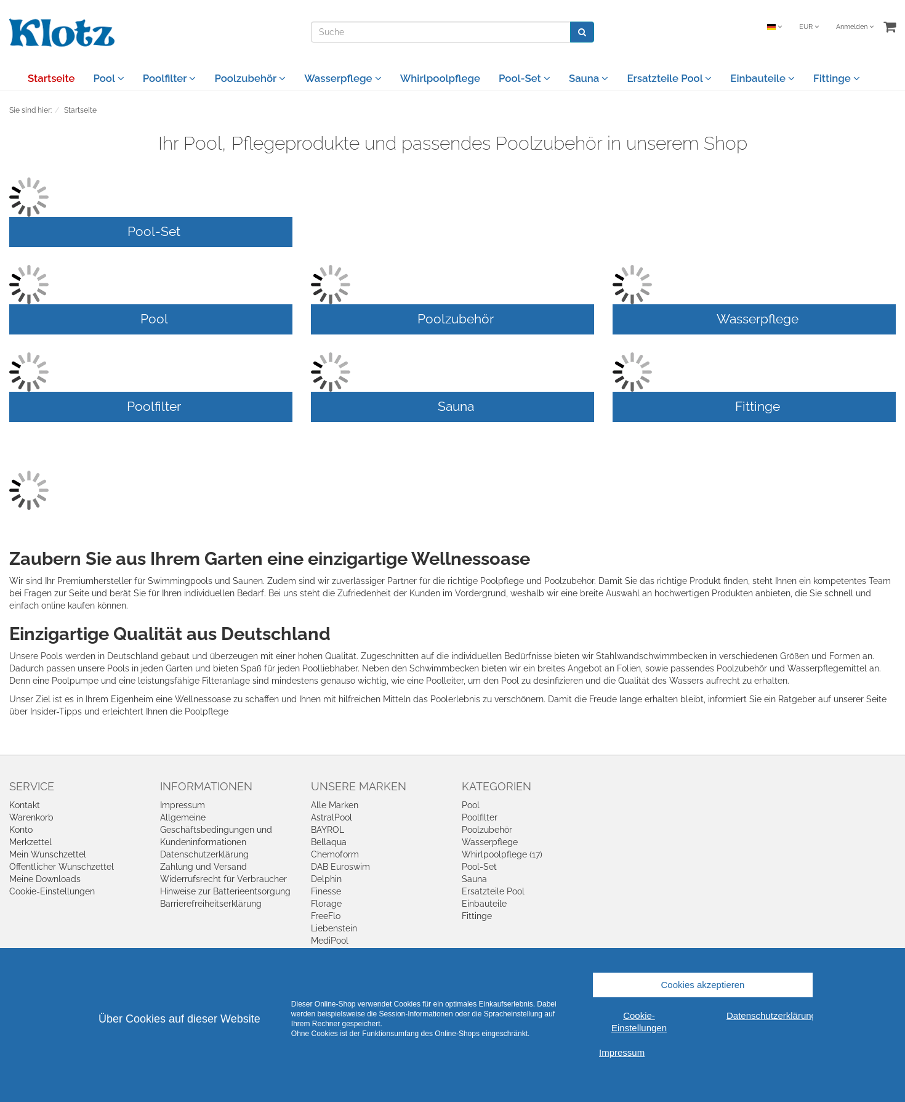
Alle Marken (334, 805)
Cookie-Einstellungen (52, 891)
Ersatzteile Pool (669, 78)
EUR (809, 27)
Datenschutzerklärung (204, 854)
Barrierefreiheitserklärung (211, 904)
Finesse (326, 891)
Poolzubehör (250, 78)
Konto (21, 830)
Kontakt (24, 805)
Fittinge (836, 78)
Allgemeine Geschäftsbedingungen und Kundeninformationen (216, 829)
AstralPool (331, 817)
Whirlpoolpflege (440, 78)
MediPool (329, 941)
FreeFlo (325, 916)
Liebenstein (334, 928)
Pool (108, 78)
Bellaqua (329, 842)
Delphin (326, 879)
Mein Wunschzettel (47, 854)
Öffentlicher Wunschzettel (61, 867)
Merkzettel (30, 842)
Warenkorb (31, 817)
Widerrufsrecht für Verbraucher (223, 879)
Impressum (182, 805)
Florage (326, 904)
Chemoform (335, 854)
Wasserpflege (343, 78)
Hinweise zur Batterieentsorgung (225, 891)
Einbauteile (762, 78)
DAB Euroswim (340, 867)
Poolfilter (169, 78)
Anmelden (855, 27)
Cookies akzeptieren (703, 984)
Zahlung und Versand (203, 867)
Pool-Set (524, 78)
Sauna (589, 78)
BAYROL (327, 830)
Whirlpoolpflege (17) (502, 854)
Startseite (51, 78)
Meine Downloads (45, 879)
